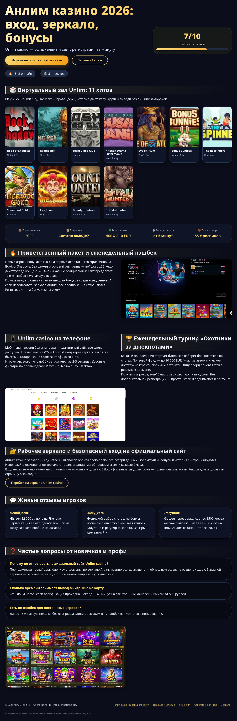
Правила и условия (164, 704)
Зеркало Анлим (90, 60)
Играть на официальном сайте (37, 60)
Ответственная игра (205, 704)
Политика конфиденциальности (131, 704)
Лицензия (184, 704)
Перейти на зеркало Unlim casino (37, 484)
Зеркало (225, 704)
